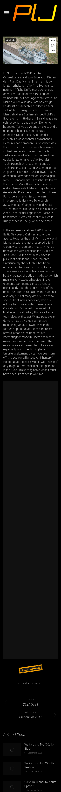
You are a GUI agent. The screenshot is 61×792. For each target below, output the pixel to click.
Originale (10, 40)
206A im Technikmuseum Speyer (40, 784)
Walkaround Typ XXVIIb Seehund (39, 765)
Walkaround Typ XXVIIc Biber (39, 746)
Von (23, 683)
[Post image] (12, 749)
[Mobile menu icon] (6, 12)
